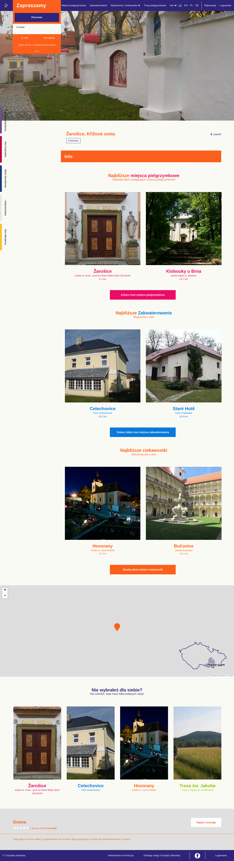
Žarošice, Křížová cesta (90, 134)
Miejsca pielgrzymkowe (74, 5)
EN (186, 5)
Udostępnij (48, 37)
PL (191, 5)
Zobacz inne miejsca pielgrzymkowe (143, 294)
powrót (215, 134)
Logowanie (225, 5)
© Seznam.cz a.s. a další (225, 675)
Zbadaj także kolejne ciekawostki (143, 569)
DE (197, 5)
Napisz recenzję (206, 822)
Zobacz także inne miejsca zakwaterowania (143, 432)
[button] (117, 627)
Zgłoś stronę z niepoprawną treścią (36, 44)
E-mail (24, 37)
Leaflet (214, 675)
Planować (36, 17)
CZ (180, 5)
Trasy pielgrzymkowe (155, 5)
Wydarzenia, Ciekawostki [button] (125, 5)
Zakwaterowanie (98, 5)
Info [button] (173, 5)
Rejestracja (210, 5)
